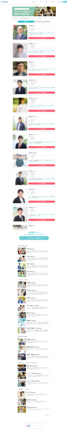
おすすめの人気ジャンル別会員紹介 (23, 4)
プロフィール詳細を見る (41, 38)
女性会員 (42, 21)
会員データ (41, 1)
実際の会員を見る (34, 1)
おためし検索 (16, 4)
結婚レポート (47, 1)
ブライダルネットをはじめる (34, 238)
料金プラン (54, 1)
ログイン (60, 1)
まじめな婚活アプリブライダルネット (5, 4)
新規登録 (65, 1)
